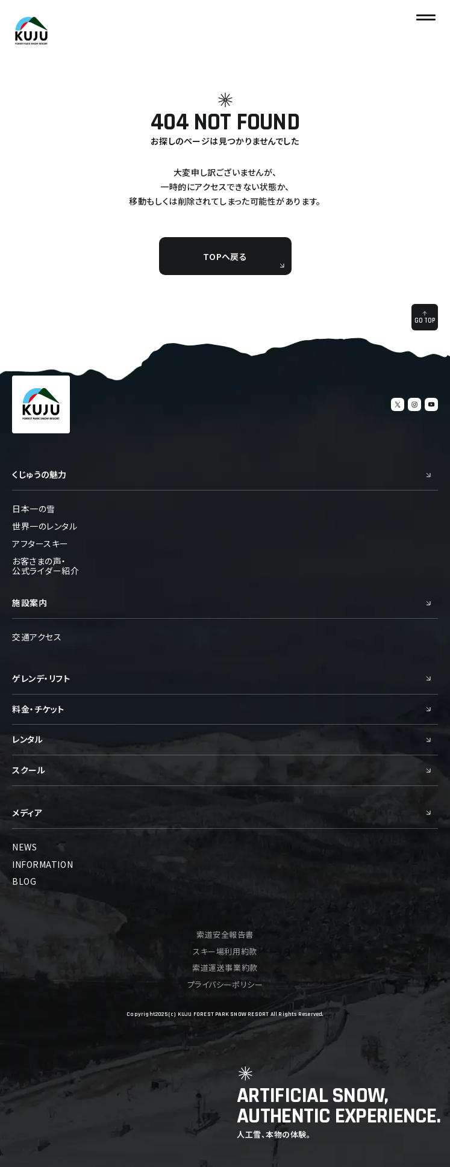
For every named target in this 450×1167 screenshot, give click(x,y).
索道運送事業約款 (224, 967)
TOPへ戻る (243, 259)
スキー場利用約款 (225, 951)
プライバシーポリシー (225, 984)
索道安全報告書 (225, 934)
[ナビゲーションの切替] (426, 17)
